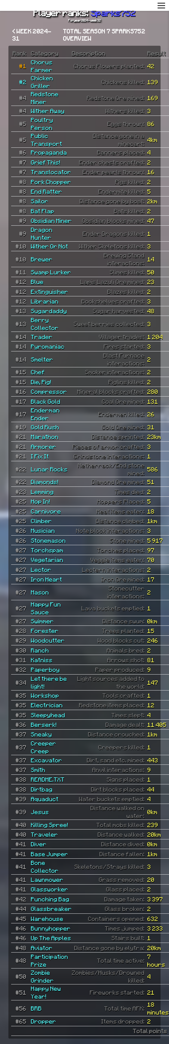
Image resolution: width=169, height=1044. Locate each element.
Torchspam (47, 550)
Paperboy (45, 669)
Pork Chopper (51, 182)
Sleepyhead (48, 715)
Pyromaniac (48, 346)
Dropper (43, 1021)
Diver (39, 844)
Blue (37, 282)
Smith (38, 770)
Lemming (42, 492)
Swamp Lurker (51, 272)
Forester (45, 631)
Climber (41, 521)
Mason (40, 592)
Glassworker (49, 889)
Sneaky (41, 734)
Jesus (40, 812)
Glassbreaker (51, 909)
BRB (36, 1008)
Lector (41, 570)
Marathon (45, 437)
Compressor (49, 391)
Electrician (47, 705)
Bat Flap (42, 211)
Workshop (45, 695)
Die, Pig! (41, 382)
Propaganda (49, 152)
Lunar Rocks (49, 469)
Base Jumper (49, 854)
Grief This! (45, 162)
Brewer (42, 259)
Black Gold (45, 401)
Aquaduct (45, 799)
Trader (42, 337)
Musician (43, 530)
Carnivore (46, 511)
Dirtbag (42, 789)
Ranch (40, 650)
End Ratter (46, 191)
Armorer (43, 446)
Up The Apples (51, 938)
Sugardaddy (49, 311)
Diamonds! (45, 482)
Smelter (42, 359)
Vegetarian (47, 560)
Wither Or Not (49, 246)
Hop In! (40, 501)
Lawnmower (47, 879)
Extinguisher (49, 292)
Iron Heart (46, 579)
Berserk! (44, 724)
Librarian (45, 301)
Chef (38, 372)
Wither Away (48, 111)
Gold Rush (45, 427)
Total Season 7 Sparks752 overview (104, 34)
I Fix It (40, 456)
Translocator (51, 172)
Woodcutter (48, 640)
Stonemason (48, 540)
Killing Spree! (49, 825)
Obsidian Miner (51, 221)
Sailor (39, 201)
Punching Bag (50, 899)
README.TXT (48, 779)
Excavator (46, 760)
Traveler (44, 834)
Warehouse (47, 919)
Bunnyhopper (51, 928)
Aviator (42, 948)
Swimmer (42, 621)
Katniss (42, 660)
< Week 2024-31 (32, 34)
